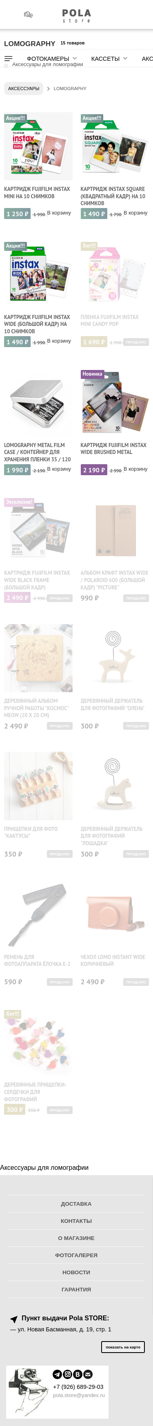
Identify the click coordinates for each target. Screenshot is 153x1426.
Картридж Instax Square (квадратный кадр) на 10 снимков (113, 196)
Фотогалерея (76, 1255)
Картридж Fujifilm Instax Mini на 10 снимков (37, 193)
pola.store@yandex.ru (79, 1395)
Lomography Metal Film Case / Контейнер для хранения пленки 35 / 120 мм (37, 456)
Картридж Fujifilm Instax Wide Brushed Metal (113, 449)
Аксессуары (23, 88)
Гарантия (76, 1289)
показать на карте (123, 1347)
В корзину (59, 213)
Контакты (76, 1221)
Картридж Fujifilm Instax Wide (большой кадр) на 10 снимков (37, 324)
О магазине (76, 1238)
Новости (76, 1272)
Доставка (76, 1204)
